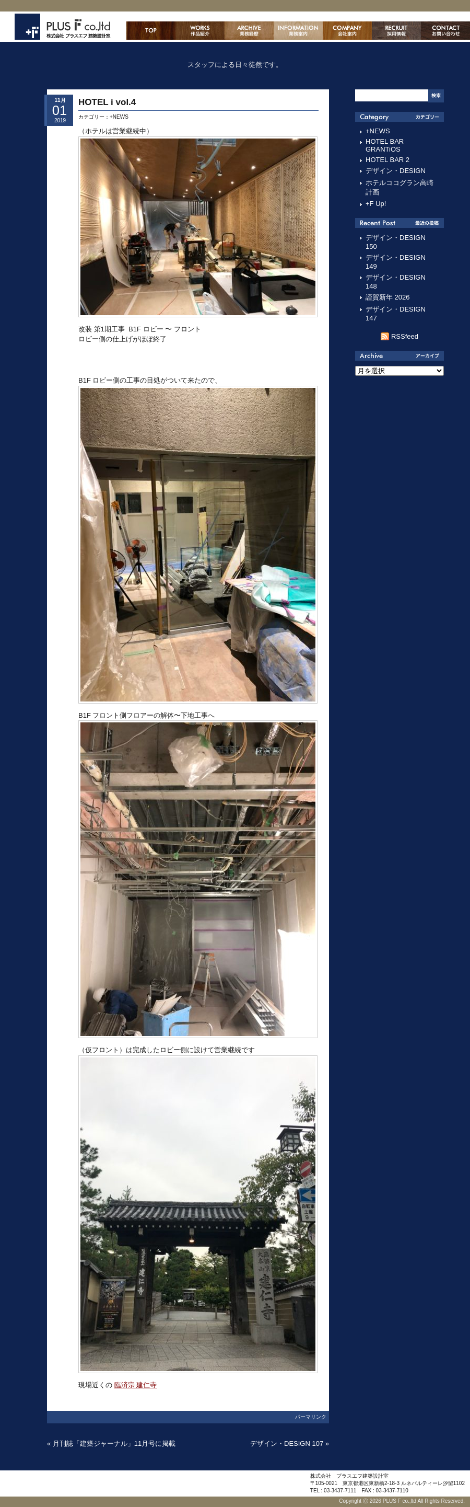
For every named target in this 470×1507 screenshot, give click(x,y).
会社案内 (347, 30)
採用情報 (396, 30)
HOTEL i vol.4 (107, 102)
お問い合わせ (445, 30)
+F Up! (376, 204)
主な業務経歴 (249, 30)
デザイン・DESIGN (396, 171)
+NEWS (119, 117)
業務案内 (298, 30)
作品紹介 (200, 30)
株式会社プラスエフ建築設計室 (63, 27)
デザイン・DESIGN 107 (286, 1443)
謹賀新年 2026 (388, 297)
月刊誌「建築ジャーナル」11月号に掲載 (114, 1443)
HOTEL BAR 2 (387, 160)
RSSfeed (404, 336)
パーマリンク (310, 1417)
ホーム (150, 30)
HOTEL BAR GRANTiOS (385, 145)
